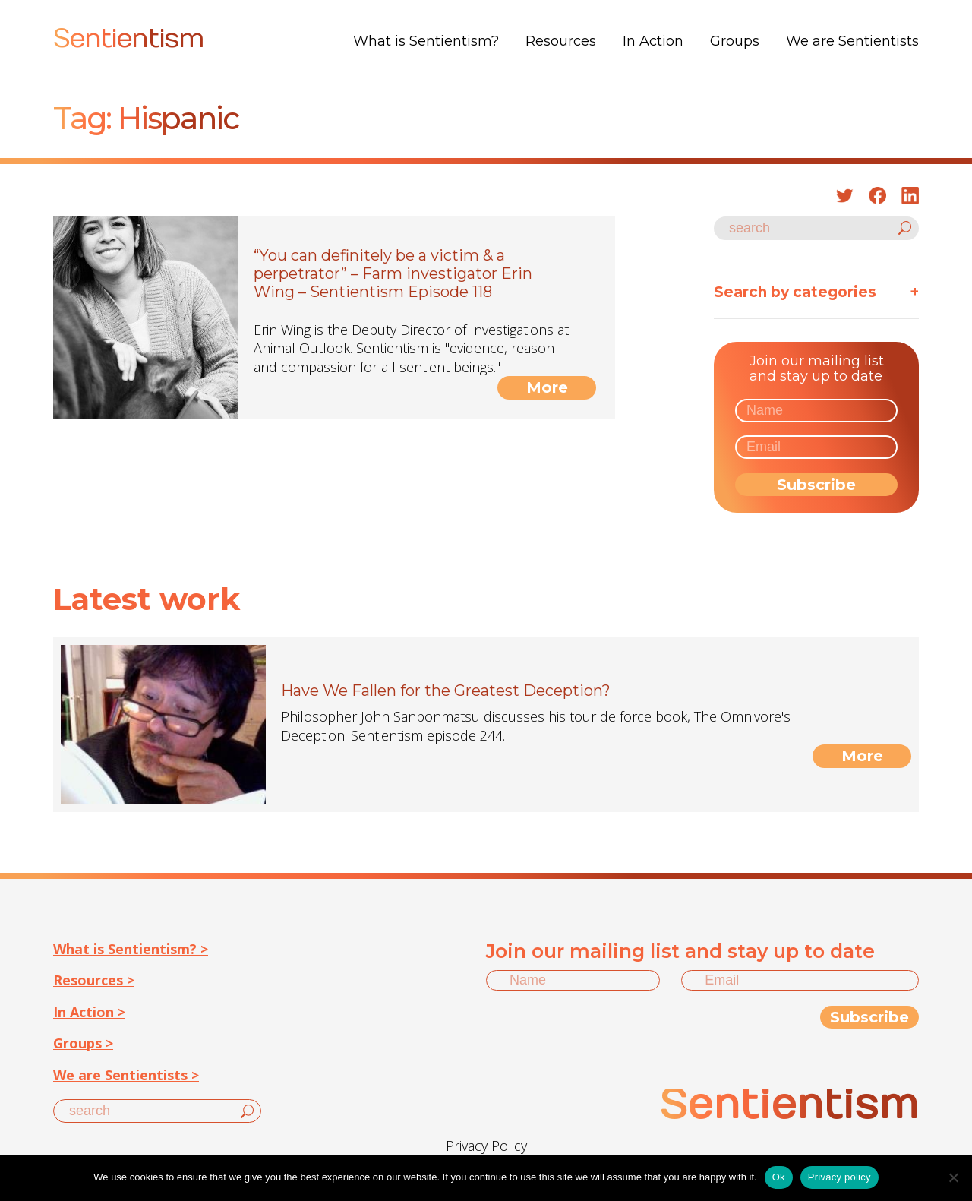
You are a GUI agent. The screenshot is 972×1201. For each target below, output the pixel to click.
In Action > (89, 1012)
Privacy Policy (486, 1145)
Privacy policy (839, 1177)
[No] (953, 1177)
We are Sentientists (852, 41)
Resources (560, 41)
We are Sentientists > (126, 1075)
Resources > (93, 980)
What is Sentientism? (426, 41)
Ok (778, 1177)
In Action (653, 41)
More (547, 387)
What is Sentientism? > (130, 949)
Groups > (83, 1043)
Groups (734, 41)
